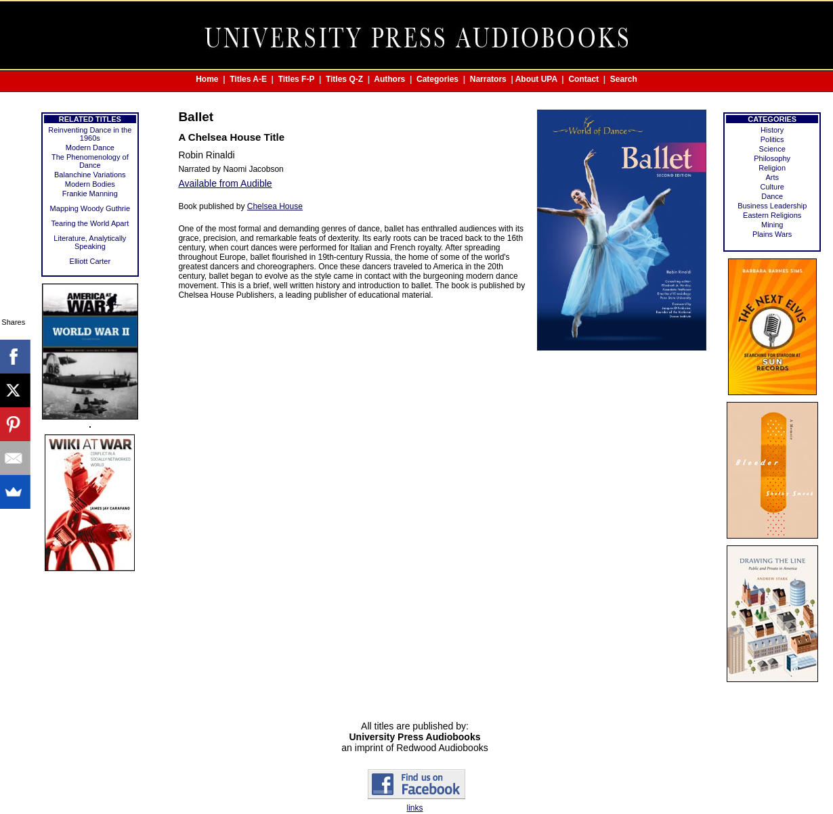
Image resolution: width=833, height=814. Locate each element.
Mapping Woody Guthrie (90, 208)
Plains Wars (772, 234)
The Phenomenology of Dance (90, 161)
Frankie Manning (90, 193)
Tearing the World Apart (90, 223)
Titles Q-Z (344, 79)
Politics (772, 139)
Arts (772, 177)
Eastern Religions (772, 215)
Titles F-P (296, 79)
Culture (772, 187)
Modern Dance (90, 147)
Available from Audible (225, 183)
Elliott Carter (90, 261)
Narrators (488, 79)
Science (772, 149)
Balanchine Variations (90, 175)
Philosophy (772, 158)
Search (623, 79)
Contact (583, 79)
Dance (772, 196)
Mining (772, 225)
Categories (437, 79)
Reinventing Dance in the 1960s (89, 134)
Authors (389, 79)
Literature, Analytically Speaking (90, 242)
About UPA (536, 79)
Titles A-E (248, 79)
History (772, 130)
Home (207, 79)
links (414, 808)
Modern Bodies (90, 184)
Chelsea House (275, 206)
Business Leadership (772, 206)
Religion (772, 168)
